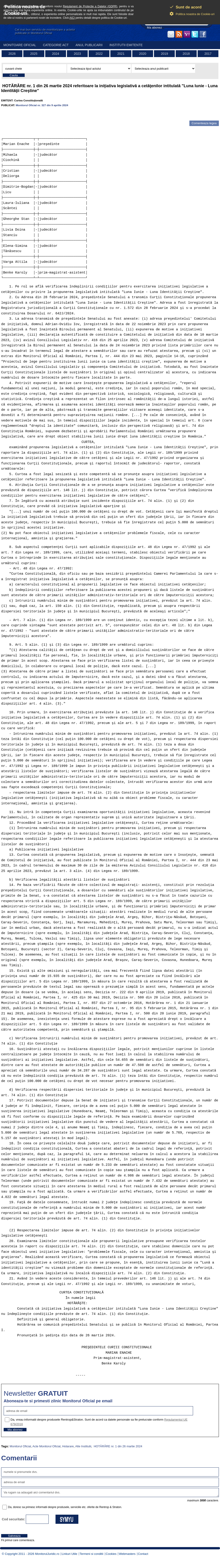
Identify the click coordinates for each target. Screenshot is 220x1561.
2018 (186, 53)
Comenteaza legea (204, 123)
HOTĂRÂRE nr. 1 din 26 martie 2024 (117, 1446)
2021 (121, 53)
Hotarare (68, 1446)
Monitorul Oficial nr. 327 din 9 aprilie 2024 (42, 105)
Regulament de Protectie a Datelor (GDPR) (90, 6)
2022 (99, 53)
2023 (77, 53)
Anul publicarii (89, 45)
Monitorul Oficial (20, 1446)
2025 (33, 53)
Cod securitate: (13, 1519)
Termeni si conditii (91, 1554)
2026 (12, 53)
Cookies (111, 1554)
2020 (142, 53)
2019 (164, 53)
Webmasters (127, 1554)
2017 (208, 53)
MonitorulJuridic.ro (47, 1554)
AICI (72, 17)
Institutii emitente (126, 45)
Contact (143, 1554)
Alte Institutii (83, 1446)
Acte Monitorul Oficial (46, 1446)
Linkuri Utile (69, 1554)
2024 (55, 53)
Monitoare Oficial (19, 45)
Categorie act (56, 45)
